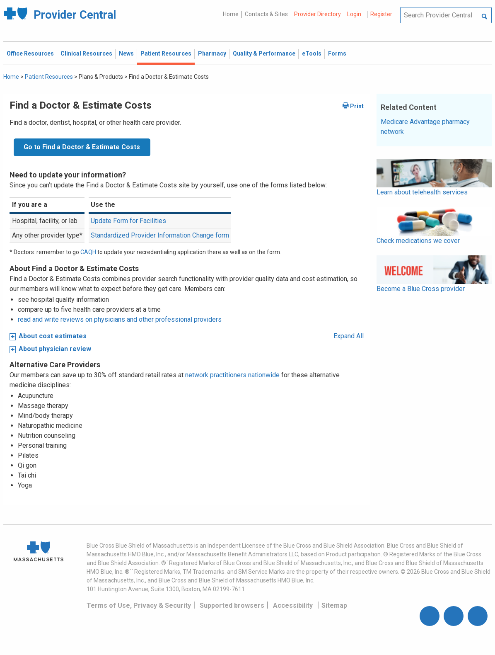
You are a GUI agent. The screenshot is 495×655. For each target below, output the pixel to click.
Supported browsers (232, 605)
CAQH (88, 252)
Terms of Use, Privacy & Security (139, 605)
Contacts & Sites (266, 14)
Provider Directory (317, 14)
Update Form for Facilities (128, 221)
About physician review (55, 349)
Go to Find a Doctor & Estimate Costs (82, 147)
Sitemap (334, 605)
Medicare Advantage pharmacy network (425, 127)
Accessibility (293, 605)
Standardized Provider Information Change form (160, 235)
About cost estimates (53, 336)
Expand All (348, 336)
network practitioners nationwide (232, 375)
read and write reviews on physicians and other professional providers (120, 319)
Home (231, 14)
